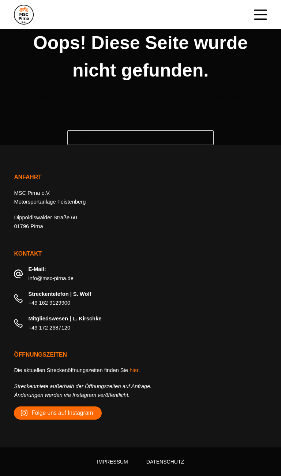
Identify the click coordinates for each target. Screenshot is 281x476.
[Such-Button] (206, 137)
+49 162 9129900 (49, 303)
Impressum (112, 462)
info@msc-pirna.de (50, 278)
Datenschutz (165, 462)
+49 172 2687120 (49, 328)
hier (134, 370)
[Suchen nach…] (133, 137)
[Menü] (260, 14)
